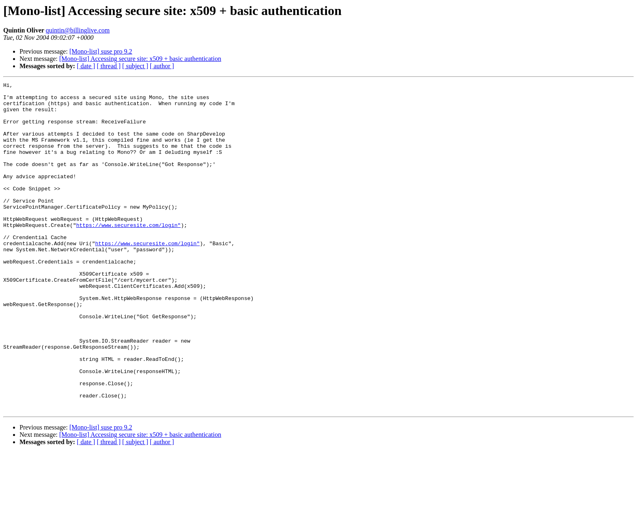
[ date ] (86, 66)
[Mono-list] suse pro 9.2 (100, 51)
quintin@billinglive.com (78, 30)
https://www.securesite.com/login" (128, 254)
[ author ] (162, 66)
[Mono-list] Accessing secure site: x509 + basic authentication (140, 58)
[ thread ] (109, 66)
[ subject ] (135, 66)
